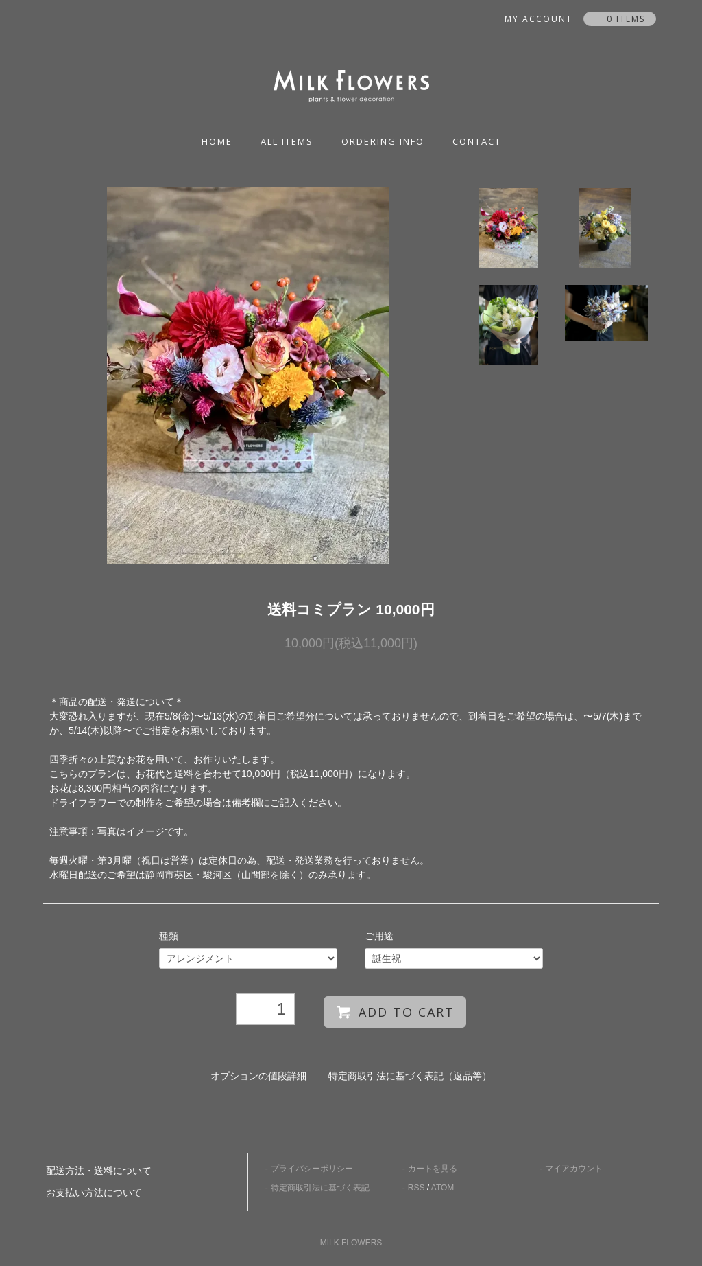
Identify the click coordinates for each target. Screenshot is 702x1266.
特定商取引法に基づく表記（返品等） (410, 1075)
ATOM (443, 1188)
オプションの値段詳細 (258, 1075)
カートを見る (432, 1168)
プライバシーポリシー (312, 1168)
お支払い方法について (94, 1192)
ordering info (382, 141)
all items (287, 141)
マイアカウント (574, 1168)
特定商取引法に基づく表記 (320, 1188)
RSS (416, 1188)
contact (476, 141)
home (217, 141)
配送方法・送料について (99, 1170)
